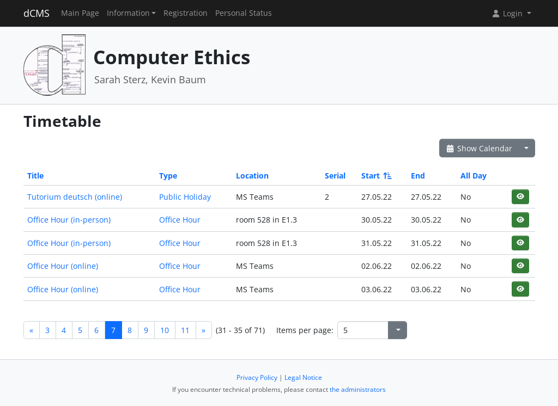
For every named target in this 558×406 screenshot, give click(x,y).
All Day (473, 175)
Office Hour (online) (62, 266)
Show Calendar (479, 148)
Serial (335, 175)
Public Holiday (185, 197)
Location (252, 175)
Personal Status (243, 13)
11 (185, 330)
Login (508, 13)
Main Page (80, 13)
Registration (185, 13)
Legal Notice (303, 377)
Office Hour (180, 219)
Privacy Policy (256, 377)
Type (168, 175)
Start (375, 175)
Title (35, 175)
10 (164, 330)
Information (128, 13)
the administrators (358, 389)
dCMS (36, 13)
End (418, 175)
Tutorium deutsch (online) (74, 197)
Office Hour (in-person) (69, 219)
